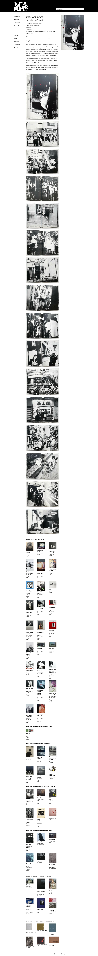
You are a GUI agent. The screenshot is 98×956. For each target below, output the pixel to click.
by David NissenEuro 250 (52, 775)
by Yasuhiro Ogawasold (40, 778)
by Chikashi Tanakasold (29, 779)
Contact (16, 47)
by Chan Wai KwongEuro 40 (40, 553)
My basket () (17, 44)
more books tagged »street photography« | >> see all (40, 786)
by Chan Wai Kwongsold (29, 574)
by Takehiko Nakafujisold (29, 803)
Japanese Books (18, 29)
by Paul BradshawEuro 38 (29, 909)
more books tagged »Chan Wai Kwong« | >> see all (40, 726)
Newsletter (16, 41)
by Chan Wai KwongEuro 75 (52, 697)
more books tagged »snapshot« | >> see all (38, 743)
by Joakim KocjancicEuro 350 (29, 822)
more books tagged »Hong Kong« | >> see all (38, 876)
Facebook (56, 953)
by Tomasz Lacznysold (52, 867)
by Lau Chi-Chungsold (41, 911)
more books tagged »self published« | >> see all (39, 830)
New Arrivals (17, 16)
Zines (15, 32)
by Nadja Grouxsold (52, 841)
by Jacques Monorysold (29, 868)
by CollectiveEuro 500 (28, 759)
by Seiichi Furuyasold (52, 818)
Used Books (17, 22)
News (15, 38)
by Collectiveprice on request (40, 862)
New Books (16, 19)
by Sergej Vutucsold (29, 847)
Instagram (63, 953)
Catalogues (16, 35)
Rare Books (16, 25)
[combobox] (70, 9)
